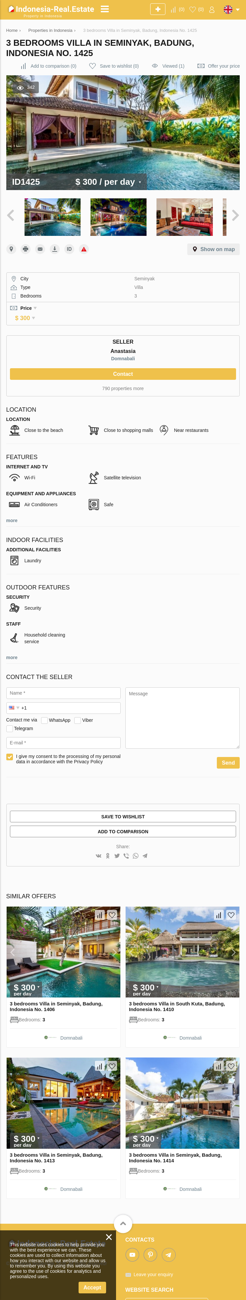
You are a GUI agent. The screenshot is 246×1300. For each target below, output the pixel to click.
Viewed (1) (173, 66)
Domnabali (123, 339)
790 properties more (123, 369)
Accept (92, 1287)
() (182, 9)
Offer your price (224, 66)
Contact (123, 355)
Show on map (217, 239)
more (12, 501)
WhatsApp (60, 701)
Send (228, 744)
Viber (87, 701)
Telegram (23, 709)
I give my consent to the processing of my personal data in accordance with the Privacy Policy (68, 740)
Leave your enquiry (153, 1255)
